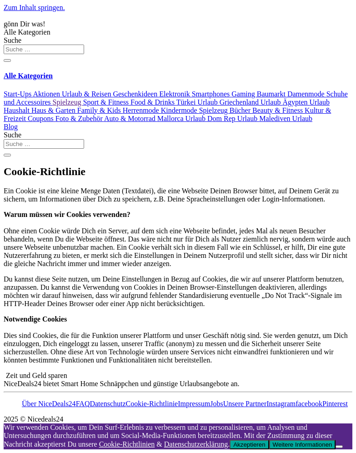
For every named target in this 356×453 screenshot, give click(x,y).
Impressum (194, 404)
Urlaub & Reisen (87, 94)
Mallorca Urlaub (182, 118)
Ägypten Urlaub (306, 102)
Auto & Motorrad (130, 118)
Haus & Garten (54, 110)
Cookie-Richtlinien (127, 444)
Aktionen (47, 94)
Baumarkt (272, 94)
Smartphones (212, 94)
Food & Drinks (153, 102)
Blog (11, 127)
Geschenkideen (136, 94)
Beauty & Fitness (278, 110)
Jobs (216, 404)
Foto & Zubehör (79, 118)
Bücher (241, 110)
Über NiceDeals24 (49, 404)
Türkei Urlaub (198, 102)
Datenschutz (107, 404)
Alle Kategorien (27, 32)
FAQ (83, 404)
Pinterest (335, 404)
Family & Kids (100, 110)
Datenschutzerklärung (196, 444)
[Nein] (339, 446)
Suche (12, 40)
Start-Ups (18, 94)
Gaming (244, 94)
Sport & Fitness (106, 102)
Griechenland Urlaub (251, 102)
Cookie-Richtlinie (152, 404)
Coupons (41, 118)
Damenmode (306, 94)
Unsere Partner (245, 404)
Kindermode (180, 110)
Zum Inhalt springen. (34, 7)
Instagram (281, 404)
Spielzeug (68, 102)
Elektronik (175, 94)
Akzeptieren (249, 444)
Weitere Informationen (302, 444)
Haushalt (17, 110)
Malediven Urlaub (285, 118)
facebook (309, 404)
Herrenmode (142, 110)
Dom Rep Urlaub (233, 118)
